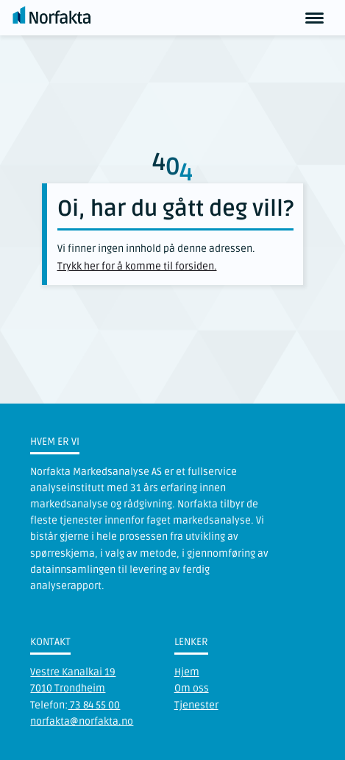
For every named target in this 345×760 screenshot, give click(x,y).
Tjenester (196, 705)
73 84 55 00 (94, 705)
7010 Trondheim (67, 688)
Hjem (186, 672)
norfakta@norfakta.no (81, 721)
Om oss (191, 688)
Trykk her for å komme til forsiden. (137, 266)
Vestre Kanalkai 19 (72, 672)
